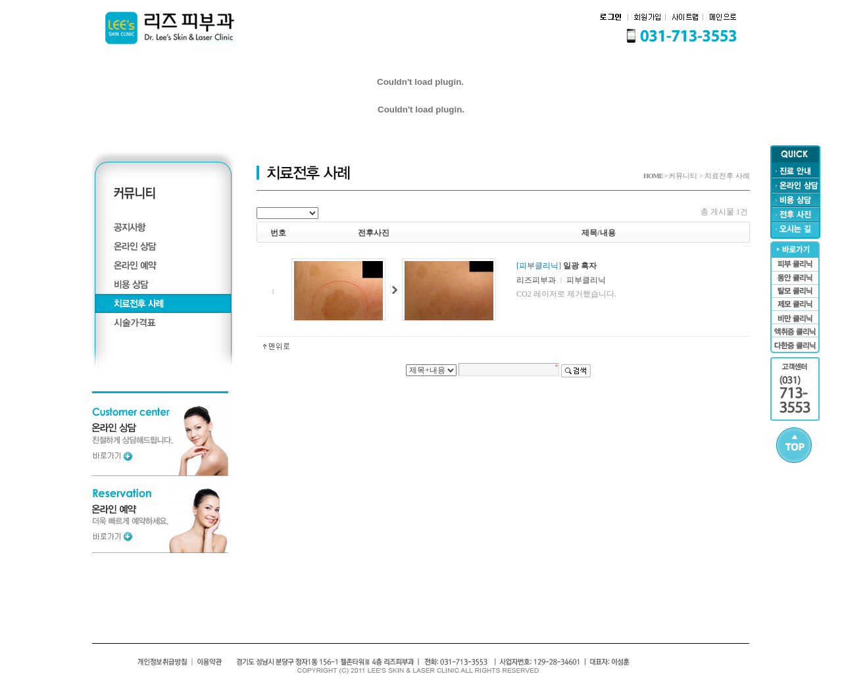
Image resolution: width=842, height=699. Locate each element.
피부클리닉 (586, 280)
